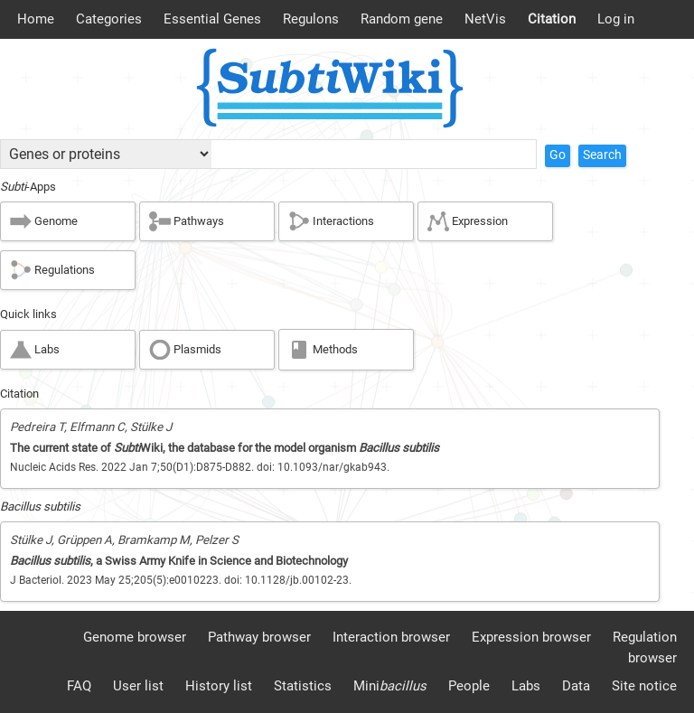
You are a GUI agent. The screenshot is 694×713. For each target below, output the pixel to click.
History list (218, 686)
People (469, 686)
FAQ (79, 686)
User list (138, 686)
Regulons (311, 19)
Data (576, 686)
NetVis (485, 19)
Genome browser (134, 637)
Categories (109, 19)
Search (602, 155)
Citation (552, 19)
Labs (525, 686)
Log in (615, 19)
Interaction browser (391, 637)
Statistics (303, 686)
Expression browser (531, 637)
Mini (390, 686)
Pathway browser (259, 637)
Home (35, 19)
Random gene (402, 19)
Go (557, 155)
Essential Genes (212, 19)
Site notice (644, 686)
